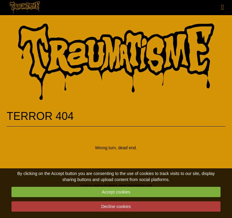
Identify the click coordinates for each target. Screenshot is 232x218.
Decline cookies (116, 206)
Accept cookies (116, 192)
